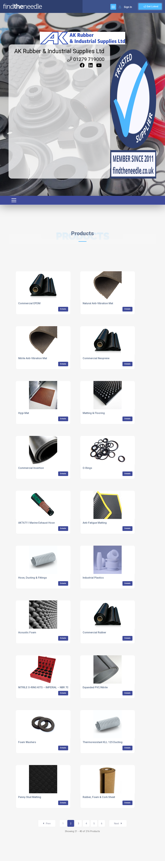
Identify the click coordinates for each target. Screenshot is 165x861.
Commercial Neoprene (96, 358)
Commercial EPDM (29, 303)
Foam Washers (27, 742)
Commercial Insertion (31, 468)
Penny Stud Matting (29, 797)
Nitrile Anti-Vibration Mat (32, 358)
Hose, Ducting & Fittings (32, 577)
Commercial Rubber (94, 632)
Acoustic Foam (27, 632)
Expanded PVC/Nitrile (95, 687)
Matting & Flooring (94, 413)
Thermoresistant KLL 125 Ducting (102, 742)
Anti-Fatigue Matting (95, 522)
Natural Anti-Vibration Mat (98, 303)
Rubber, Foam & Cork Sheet (99, 797)
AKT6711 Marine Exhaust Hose (36, 522)
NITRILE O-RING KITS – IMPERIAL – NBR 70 (43, 687)
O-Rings (87, 468)
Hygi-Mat (23, 413)
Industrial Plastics (93, 577)
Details (63, 309)
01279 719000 (85, 59)
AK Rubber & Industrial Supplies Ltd (59, 51)
